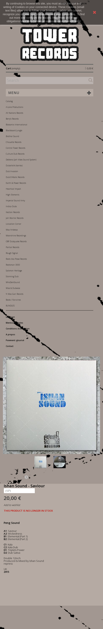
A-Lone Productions (14, 107)
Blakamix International (16, 124)
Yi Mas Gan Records (14, 294)
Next (26, 477)
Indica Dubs (11, 206)
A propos (10, 334)
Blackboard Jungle (14, 130)
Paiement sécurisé (15, 340)
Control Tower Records (15, 148)
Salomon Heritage (14, 270)
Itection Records (13, 212)
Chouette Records (13, 142)
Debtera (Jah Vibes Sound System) (21, 159)
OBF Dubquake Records (16, 241)
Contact (9, 346)
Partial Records (12, 247)
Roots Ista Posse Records (16, 259)
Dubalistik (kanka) (14, 165)
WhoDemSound (13, 282)
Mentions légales (14, 322)
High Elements (12, 194)
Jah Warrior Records (15, 218)
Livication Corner (13, 224)
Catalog (9, 101)
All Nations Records (14, 113)
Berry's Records (12, 118)
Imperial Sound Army (15, 200)
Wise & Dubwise (13, 288)
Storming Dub (12, 276)
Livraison (10, 317)
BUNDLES (10, 305)
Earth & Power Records (16, 183)
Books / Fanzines (13, 299)
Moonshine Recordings (16, 235)
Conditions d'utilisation (18, 328)
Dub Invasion (12, 171)
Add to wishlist (12, 505)
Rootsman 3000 (13, 264)
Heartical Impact (13, 188)
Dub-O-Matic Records (15, 177)
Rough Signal (12, 253)
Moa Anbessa (12, 229)
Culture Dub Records (15, 153)
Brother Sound (12, 136)
